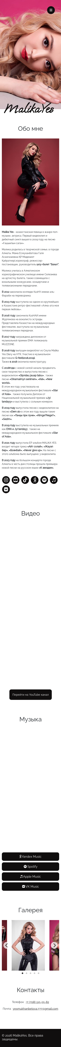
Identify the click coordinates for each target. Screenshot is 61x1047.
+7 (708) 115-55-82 (37, 1002)
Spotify (30, 866)
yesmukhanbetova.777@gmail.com (35, 1008)
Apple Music (30, 876)
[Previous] (6, 945)
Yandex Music (30, 856)
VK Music (30, 886)
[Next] (54, 945)
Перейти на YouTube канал (30, 694)
